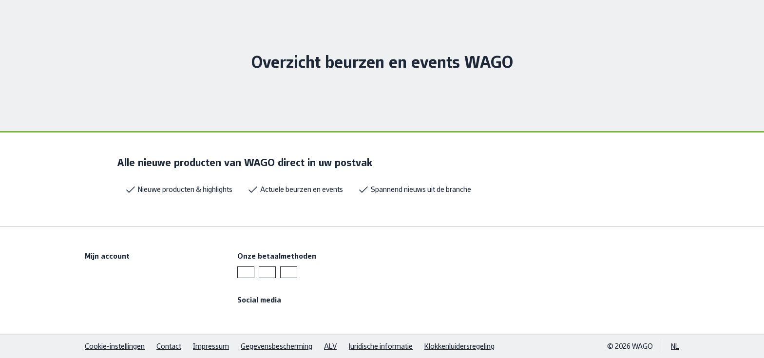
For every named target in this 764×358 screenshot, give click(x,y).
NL (675, 346)
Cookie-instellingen (115, 346)
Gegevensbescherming (276, 346)
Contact (168, 346)
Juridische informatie (380, 346)
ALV (330, 346)
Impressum (211, 346)
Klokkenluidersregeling (459, 346)
